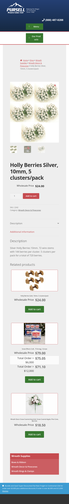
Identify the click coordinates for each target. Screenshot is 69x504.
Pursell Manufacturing (34, 7)
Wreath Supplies (21, 456)
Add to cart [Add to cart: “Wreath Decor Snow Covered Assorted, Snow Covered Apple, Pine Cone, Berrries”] (34, 434)
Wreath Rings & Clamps (23, 471)
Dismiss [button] (5, 491)
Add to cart (31, 196)
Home (25, 60)
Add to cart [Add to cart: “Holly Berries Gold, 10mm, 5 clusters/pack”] (34, 309)
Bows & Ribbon (19, 462)
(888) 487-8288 (54, 20)
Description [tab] (16, 223)
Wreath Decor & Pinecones (29, 210)
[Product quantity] (15, 196)
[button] (55, 85)
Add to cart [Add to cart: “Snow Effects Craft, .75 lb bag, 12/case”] (34, 379)
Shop (32, 60)
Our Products (36, 38)
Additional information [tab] (22, 231)
